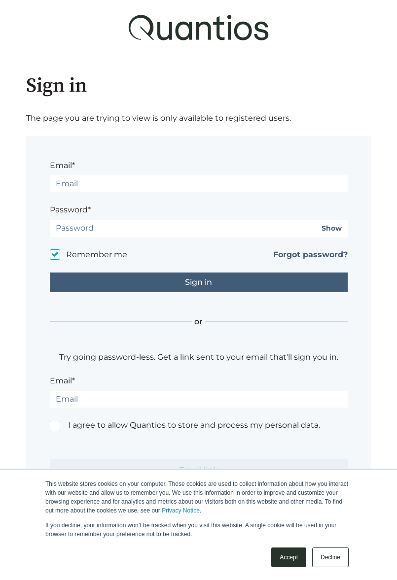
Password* (70, 209)
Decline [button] (330, 557)
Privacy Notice (181, 510)
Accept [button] (289, 557)
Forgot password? (310, 254)
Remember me (96, 254)
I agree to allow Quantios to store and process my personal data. (194, 425)
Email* (62, 165)
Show (332, 228)
